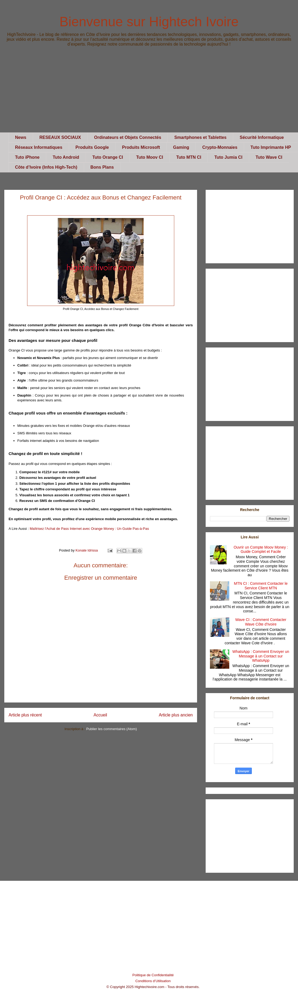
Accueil (100, 715)
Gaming (181, 147)
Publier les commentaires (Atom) (111, 729)
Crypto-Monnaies (219, 147)
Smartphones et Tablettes (200, 137)
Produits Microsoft (141, 147)
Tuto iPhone (27, 157)
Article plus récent (25, 715)
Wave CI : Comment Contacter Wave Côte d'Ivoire (260, 621)
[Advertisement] (149, 94)
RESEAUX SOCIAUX (60, 137)
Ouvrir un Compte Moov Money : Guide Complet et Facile (261, 549)
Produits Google (92, 147)
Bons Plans (102, 167)
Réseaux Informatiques (38, 147)
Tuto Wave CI (269, 157)
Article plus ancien (176, 715)
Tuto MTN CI (188, 157)
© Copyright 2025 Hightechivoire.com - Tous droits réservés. (153, 987)
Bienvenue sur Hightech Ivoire (148, 21)
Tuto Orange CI (107, 157)
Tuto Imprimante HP (270, 147)
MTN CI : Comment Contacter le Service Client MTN (261, 585)
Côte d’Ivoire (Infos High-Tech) (46, 167)
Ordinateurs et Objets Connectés (127, 137)
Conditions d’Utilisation (153, 981)
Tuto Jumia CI (228, 157)
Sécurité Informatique (262, 137)
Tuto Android (66, 157)
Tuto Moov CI (149, 157)
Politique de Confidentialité (153, 975)
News (20, 137)
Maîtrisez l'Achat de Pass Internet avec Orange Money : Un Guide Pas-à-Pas (89, 529)
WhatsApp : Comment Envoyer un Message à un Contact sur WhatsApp (260, 656)
